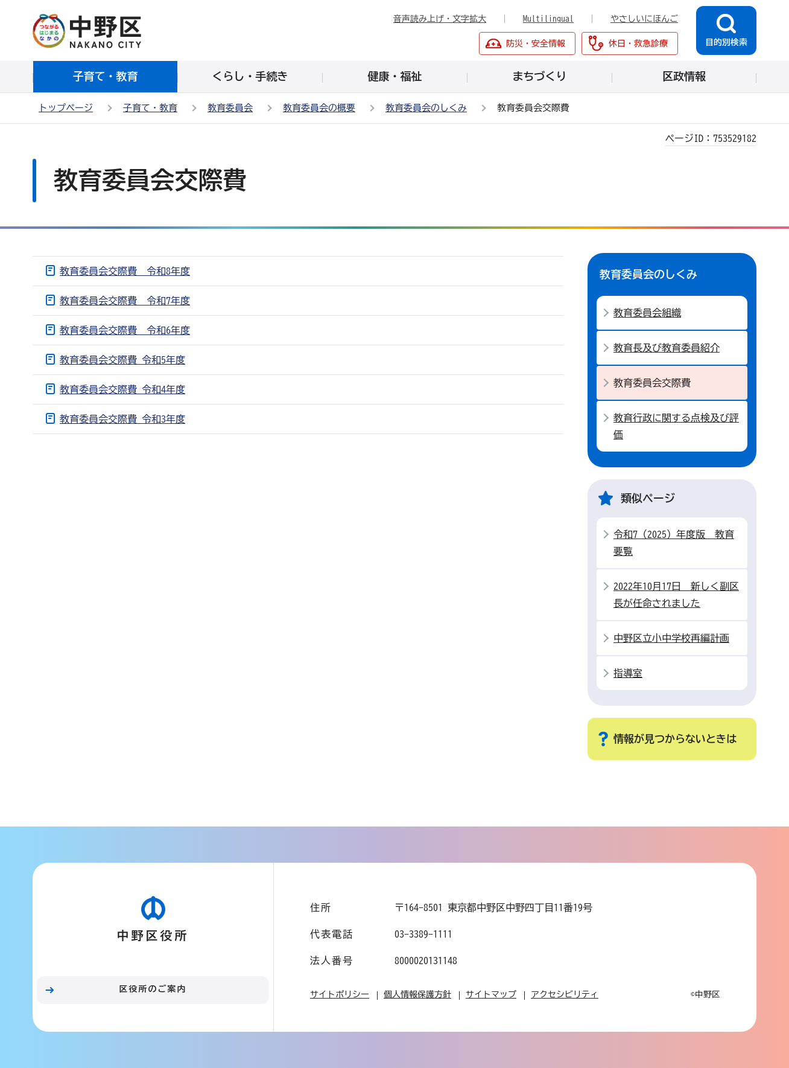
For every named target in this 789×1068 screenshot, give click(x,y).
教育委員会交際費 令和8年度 (125, 271)
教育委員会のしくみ (426, 107)
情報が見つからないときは (675, 739)
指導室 (627, 673)
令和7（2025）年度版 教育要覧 (673, 542)
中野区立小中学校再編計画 (671, 638)
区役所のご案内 (153, 989)
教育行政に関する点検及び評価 (676, 426)
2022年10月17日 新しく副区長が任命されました (676, 594)
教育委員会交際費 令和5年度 (122, 360)
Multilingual (548, 18)
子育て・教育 (150, 107)
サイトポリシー (339, 994)
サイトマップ (491, 994)
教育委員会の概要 (319, 107)
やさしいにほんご (644, 18)
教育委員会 (230, 107)
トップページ (66, 107)
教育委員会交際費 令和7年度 (125, 300)
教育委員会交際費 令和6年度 (125, 330)
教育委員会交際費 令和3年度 (122, 419)
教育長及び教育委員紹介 (666, 348)
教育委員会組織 (647, 313)
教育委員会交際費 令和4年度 (122, 389)
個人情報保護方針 (417, 994)
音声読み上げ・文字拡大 (439, 18)
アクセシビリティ (564, 994)
